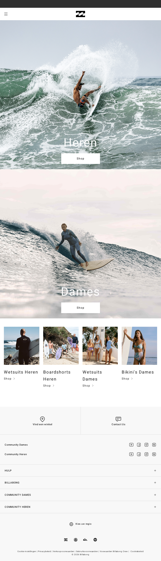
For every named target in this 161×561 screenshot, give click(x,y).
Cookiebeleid (137, 551)
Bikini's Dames (138, 372)
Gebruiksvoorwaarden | (88, 551)
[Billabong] (80, 14)
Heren (81, 142)
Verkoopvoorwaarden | (64, 551)
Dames (80, 292)
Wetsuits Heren (21, 372)
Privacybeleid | (45, 551)
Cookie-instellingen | (27, 551)
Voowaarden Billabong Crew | (115, 551)
